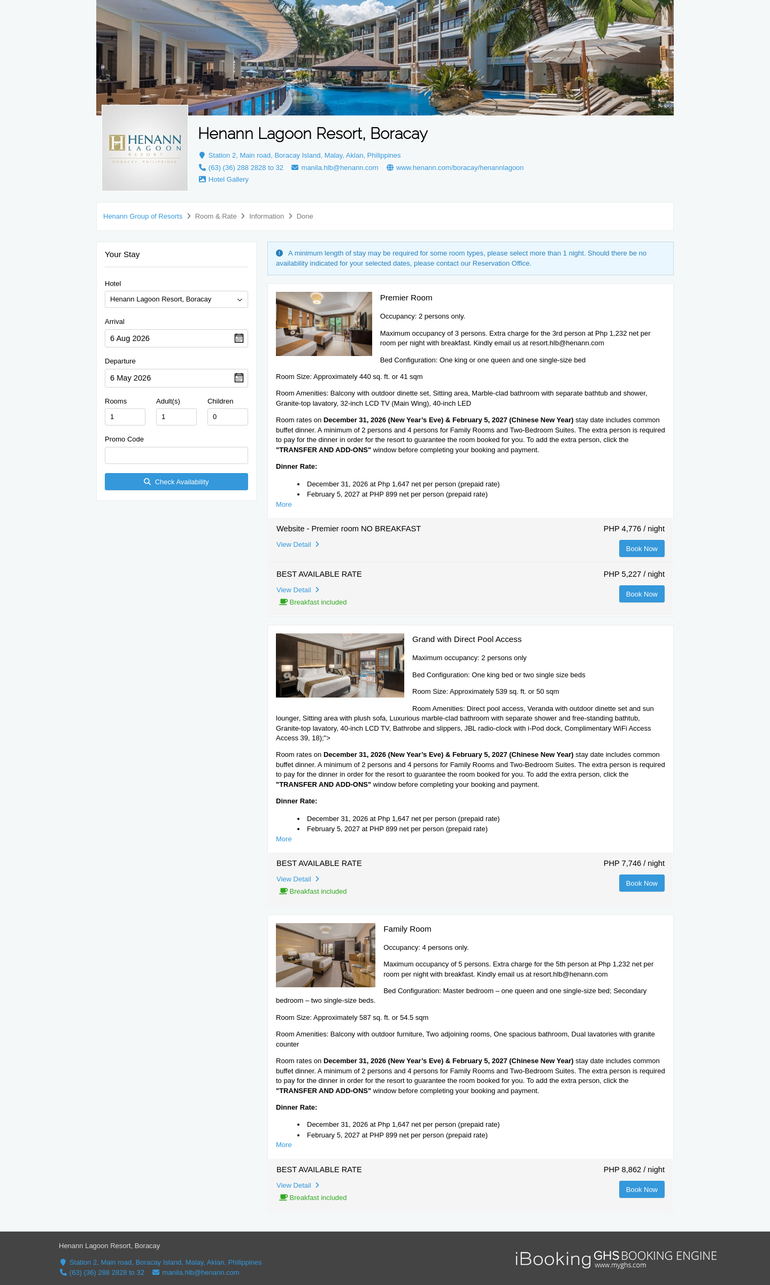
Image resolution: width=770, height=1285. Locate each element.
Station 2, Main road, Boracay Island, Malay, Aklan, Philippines (299, 155)
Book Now (642, 549)
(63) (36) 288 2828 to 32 (240, 168)
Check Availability (176, 482)
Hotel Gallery (223, 179)
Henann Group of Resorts (142, 216)
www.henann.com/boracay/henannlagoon (454, 168)
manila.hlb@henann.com (335, 168)
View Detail (297, 544)
